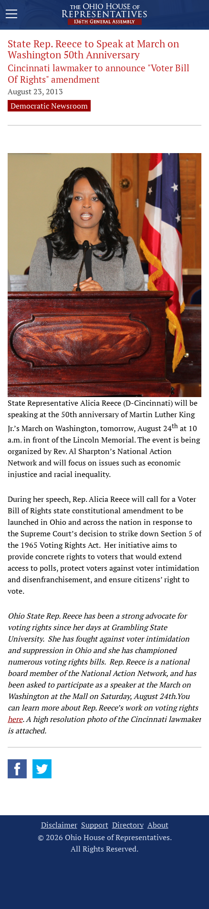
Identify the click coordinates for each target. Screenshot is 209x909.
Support (94, 825)
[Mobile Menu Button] (11, 15)
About (157, 825)
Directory (128, 825)
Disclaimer (59, 825)
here (15, 719)
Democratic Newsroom (49, 105)
